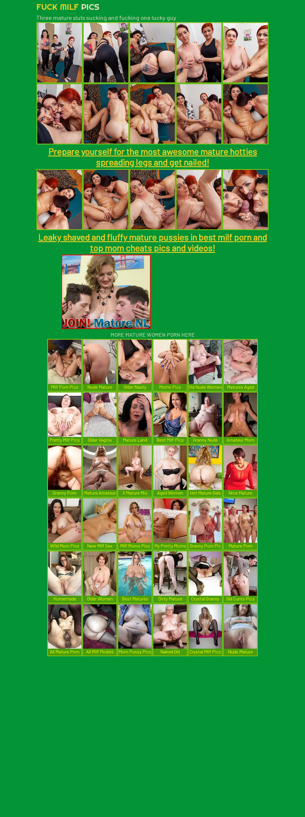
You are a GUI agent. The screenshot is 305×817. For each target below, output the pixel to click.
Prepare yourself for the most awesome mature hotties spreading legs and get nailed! (152, 156)
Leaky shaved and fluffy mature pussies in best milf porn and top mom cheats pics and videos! (152, 242)
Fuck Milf (67, 6)
